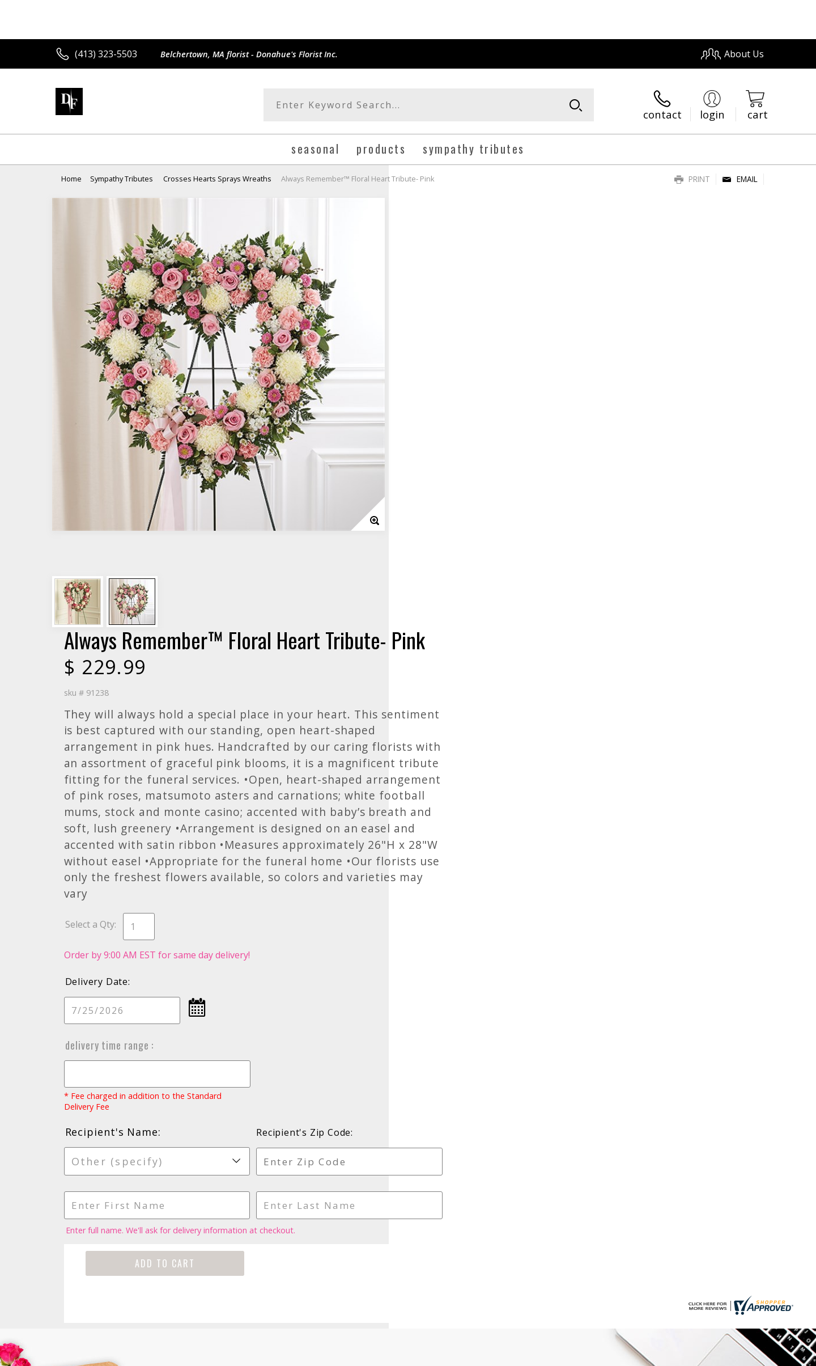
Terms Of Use (517, 1353)
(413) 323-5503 (106, 54)
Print (692, 179)
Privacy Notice (584, 1353)
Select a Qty (433, 514)
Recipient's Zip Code (633, 722)
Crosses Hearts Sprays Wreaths (217, 179)
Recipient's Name (455, 722)
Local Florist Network (663, 1353)
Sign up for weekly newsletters (550, 986)
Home (71, 179)
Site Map (733, 1353)
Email (740, 179)
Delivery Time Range (452, 635)
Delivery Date (440, 571)
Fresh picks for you (308, 993)
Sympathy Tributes (122, 179)
